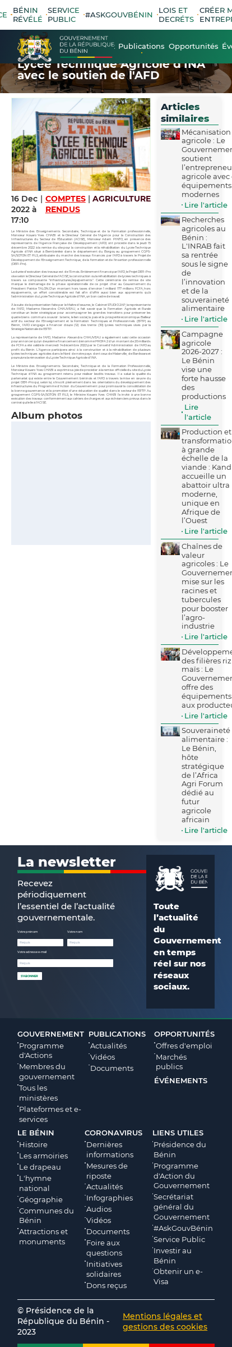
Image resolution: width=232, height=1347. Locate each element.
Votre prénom (27, 931)
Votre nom (74, 931)
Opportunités (184, 1033)
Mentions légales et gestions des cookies (165, 1321)
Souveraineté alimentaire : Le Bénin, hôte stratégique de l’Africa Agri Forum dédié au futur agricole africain (206, 774)
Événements (180, 1080)
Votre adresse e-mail (32, 952)
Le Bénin (35, 1132)
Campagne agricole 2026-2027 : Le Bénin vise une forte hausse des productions (204, 365)
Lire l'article (206, 204)
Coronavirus (113, 1132)
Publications (117, 1033)
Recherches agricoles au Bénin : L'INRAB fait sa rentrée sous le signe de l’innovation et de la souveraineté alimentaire (205, 264)
